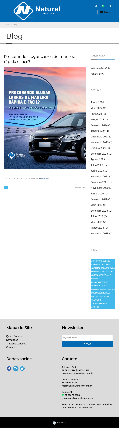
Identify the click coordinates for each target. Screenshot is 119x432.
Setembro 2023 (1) (101, 153)
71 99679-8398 (72, 395)
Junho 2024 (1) (99, 102)
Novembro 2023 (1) (101, 142)
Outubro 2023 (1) (100, 148)
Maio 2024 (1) (98, 108)
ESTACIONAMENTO (99, 286)
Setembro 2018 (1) (101, 210)
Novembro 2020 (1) (101, 187)
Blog (15, 25)
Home (8, 25)
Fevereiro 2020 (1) (101, 199)
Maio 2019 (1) (98, 205)
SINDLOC (95, 307)
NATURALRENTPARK (100, 296)
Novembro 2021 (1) (101, 176)
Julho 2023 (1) (99, 165)
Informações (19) (100, 68)
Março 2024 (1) (99, 119)
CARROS (95, 279)
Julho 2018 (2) (99, 216)
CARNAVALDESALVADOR (102, 272)
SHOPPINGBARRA (99, 304)
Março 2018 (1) (99, 227)
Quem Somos (14, 336)
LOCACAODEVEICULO (100, 293)
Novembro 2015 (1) (101, 233)
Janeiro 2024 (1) (100, 130)
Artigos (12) (97, 74)
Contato (10, 347)
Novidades (12, 340)
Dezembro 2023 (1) (101, 136)
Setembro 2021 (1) (101, 182)
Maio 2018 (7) (98, 222)
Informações (44, 178)
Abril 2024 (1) (98, 114)
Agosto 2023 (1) (100, 159)
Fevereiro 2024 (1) (101, 125)
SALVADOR (96, 300)
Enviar (87, 344)
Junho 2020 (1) (99, 193)
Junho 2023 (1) (99, 170)
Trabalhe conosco (16, 343)
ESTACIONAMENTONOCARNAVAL (103, 289)
